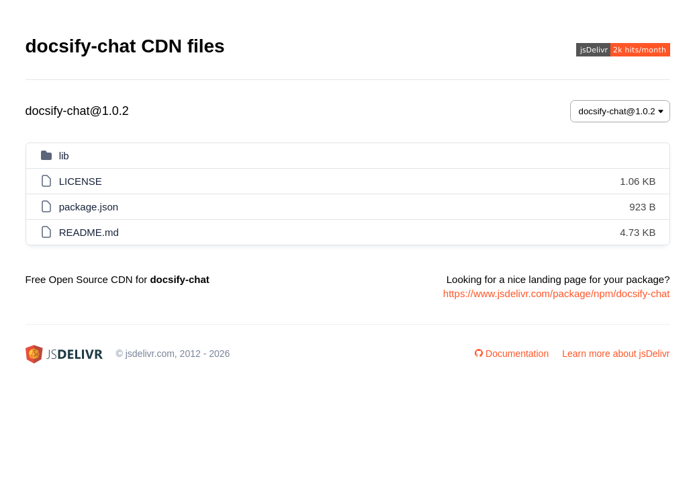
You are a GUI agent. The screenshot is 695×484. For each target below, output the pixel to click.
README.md (89, 232)
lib (64, 155)
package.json (88, 206)
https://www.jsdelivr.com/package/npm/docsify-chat (556, 293)
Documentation (512, 353)
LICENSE (80, 181)
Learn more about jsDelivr (615, 353)
